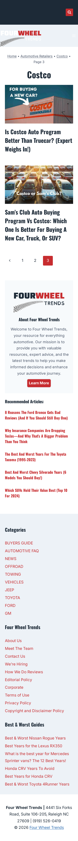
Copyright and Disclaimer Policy (34, 710)
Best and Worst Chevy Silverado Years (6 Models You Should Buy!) (35, 474)
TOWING (13, 574)
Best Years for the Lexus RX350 (33, 746)
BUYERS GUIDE (19, 543)
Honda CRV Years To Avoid (29, 768)
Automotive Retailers (36, 56)
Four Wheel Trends (46, 827)
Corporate (14, 687)
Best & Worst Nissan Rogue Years (35, 738)
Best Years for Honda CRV (28, 776)
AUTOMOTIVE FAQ (22, 551)
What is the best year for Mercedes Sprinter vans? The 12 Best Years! (37, 757)
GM (8, 613)
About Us (13, 640)
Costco (62, 56)
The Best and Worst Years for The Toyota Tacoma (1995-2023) (35, 456)
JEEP (9, 590)
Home (12, 56)
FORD (10, 605)
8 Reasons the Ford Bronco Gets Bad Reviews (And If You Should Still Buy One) (36, 415)
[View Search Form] (69, 12)
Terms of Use (17, 695)
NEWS (10, 558)
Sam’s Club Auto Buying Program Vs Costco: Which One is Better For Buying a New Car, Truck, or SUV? (36, 225)
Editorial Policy (18, 679)
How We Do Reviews (24, 672)
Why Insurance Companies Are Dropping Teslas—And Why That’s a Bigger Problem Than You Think (36, 436)
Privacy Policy (18, 703)
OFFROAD (14, 566)
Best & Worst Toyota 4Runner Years (37, 784)
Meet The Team (19, 648)
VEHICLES (14, 582)
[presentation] (39, 104)
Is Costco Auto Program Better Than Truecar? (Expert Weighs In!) (38, 140)
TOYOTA (12, 597)
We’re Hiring (16, 664)
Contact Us (15, 656)
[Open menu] (74, 35)
